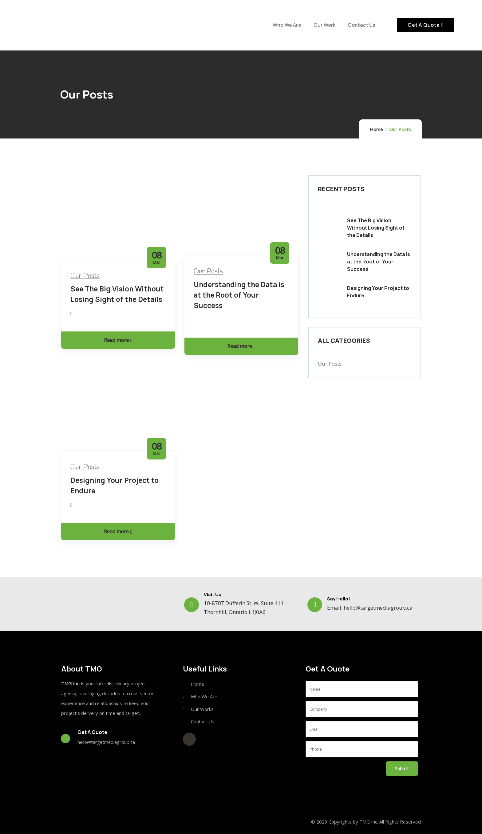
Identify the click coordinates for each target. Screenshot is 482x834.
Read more (118, 340)
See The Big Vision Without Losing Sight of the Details (376, 228)
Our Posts (85, 276)
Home (376, 129)
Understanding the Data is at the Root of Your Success (239, 294)
